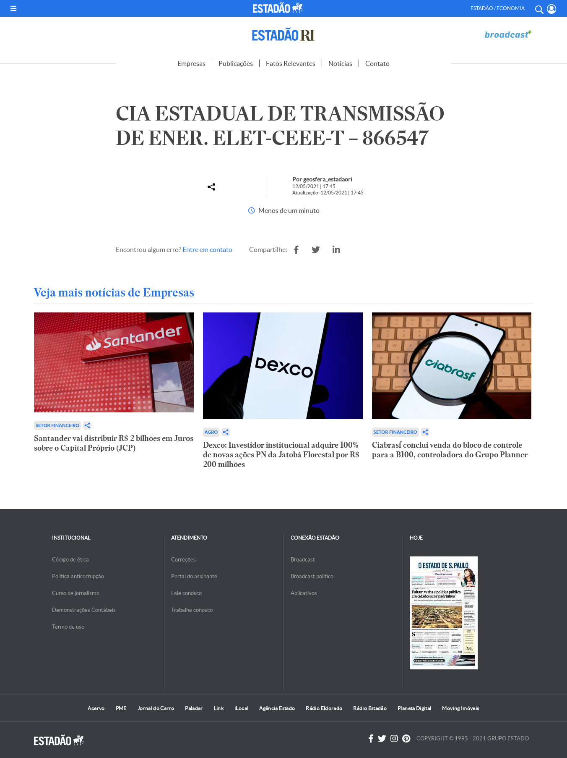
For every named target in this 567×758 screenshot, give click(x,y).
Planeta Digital (414, 708)
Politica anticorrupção (78, 576)
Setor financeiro (57, 425)
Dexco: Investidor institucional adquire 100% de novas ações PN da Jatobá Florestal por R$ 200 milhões (281, 454)
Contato (377, 63)
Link (219, 708)
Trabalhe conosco (192, 610)
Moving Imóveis (460, 708)
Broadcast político (312, 576)
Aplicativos (304, 593)
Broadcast (303, 559)
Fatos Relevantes (290, 63)
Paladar (194, 708)
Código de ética (70, 559)
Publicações (235, 63)
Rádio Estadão (370, 708)
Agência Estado (277, 708)
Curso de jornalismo (75, 593)
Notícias (340, 63)
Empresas (191, 63)
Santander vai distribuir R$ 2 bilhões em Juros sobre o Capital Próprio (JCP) (113, 443)
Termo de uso (68, 627)
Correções (183, 559)
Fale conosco (186, 593)
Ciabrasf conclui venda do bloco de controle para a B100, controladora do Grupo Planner (450, 449)
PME (121, 708)
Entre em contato (207, 249)
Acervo (96, 708)
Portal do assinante (194, 576)
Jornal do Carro (156, 708)
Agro (211, 432)
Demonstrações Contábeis (84, 610)
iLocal (241, 708)
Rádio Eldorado (324, 708)
